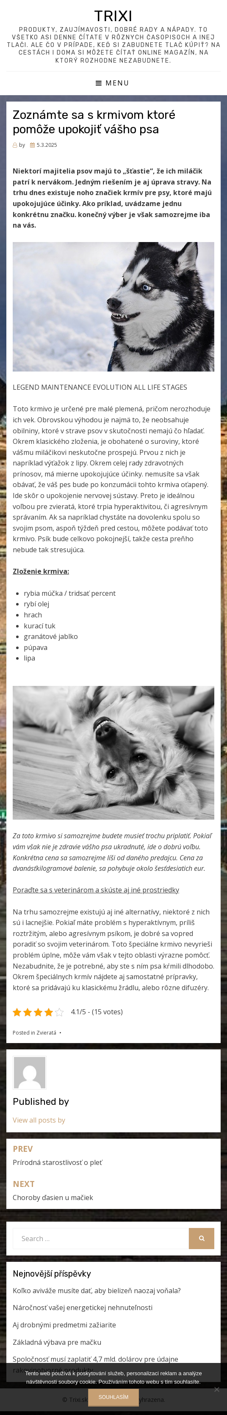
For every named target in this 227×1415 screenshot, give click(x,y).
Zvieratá (46, 1032)
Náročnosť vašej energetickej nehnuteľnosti (82, 1307)
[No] (216, 1389)
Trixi (113, 16)
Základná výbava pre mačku (57, 1342)
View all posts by (39, 1120)
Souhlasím (114, 1397)
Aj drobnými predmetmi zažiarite (64, 1325)
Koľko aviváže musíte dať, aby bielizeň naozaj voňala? (97, 1290)
